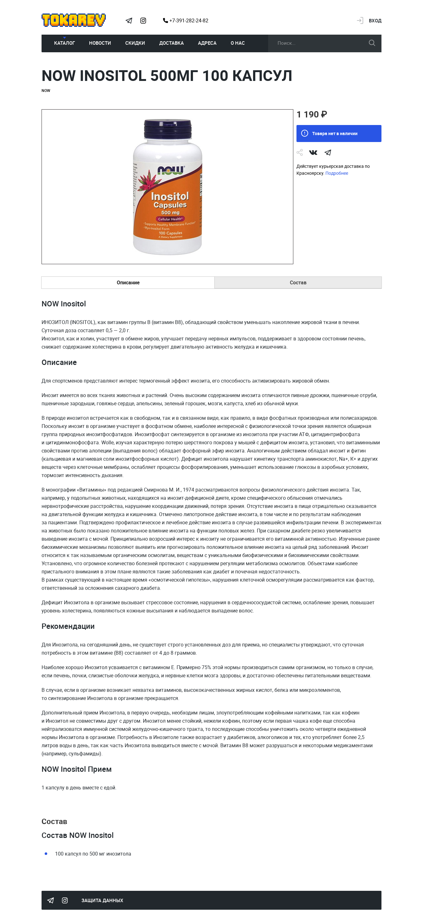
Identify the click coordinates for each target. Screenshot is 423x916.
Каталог (64, 43)
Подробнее (336, 173)
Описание (128, 282)
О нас (238, 43)
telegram (328, 152)
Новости (100, 43)
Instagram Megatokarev (143, 20)
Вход (375, 20)
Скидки (135, 43)
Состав (298, 282)
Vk (313, 152)
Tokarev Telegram (129, 20)
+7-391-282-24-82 (185, 20)
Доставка (171, 43)
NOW (46, 90)
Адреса (207, 43)
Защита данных (102, 900)
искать (372, 42)
